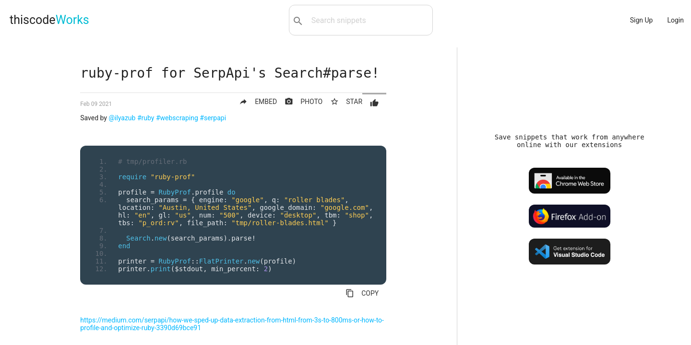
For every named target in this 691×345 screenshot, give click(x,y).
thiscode (49, 20)
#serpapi (213, 118)
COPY (362, 293)
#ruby (146, 118)
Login (675, 20)
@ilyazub (121, 118)
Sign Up (641, 20)
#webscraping (177, 118)
